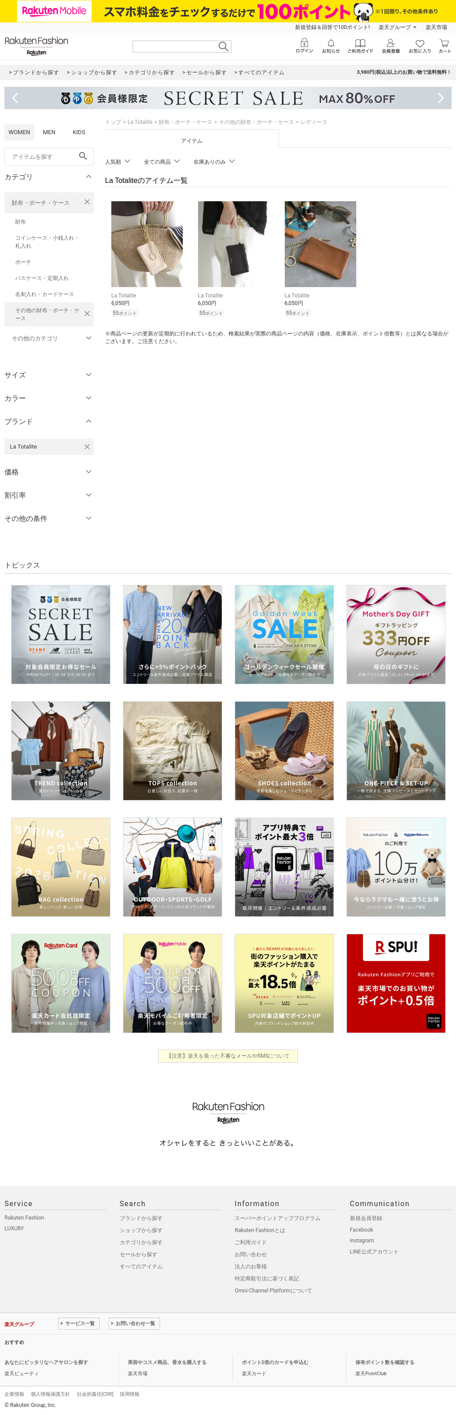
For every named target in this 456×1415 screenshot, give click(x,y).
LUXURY (14, 1228)
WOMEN (19, 132)
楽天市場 (436, 27)
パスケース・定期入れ (42, 278)
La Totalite (139, 122)
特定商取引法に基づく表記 (267, 1278)
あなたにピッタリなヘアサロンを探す (46, 1362)
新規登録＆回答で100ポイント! (332, 27)
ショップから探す (141, 1230)
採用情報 (129, 1394)
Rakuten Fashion (24, 1218)
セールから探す (138, 1254)
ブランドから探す (141, 1218)
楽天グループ (395, 27)
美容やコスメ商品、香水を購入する (167, 1362)
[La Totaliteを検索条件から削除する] (87, 446)
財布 (20, 222)
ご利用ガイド (251, 1242)
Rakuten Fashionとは (260, 1230)
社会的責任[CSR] (95, 1394)
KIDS (79, 132)
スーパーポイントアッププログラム (278, 1218)
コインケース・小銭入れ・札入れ (47, 242)
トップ (113, 122)
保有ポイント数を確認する (384, 1362)
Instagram (362, 1240)
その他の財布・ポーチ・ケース (47, 314)
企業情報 (14, 1394)
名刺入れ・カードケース (44, 294)
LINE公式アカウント (374, 1252)
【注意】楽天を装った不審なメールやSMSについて (228, 1056)
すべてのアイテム (141, 1266)
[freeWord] (49, 156)
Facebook (361, 1230)
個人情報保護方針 (50, 1394)
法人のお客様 (251, 1266)
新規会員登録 (366, 1218)
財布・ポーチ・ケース (41, 202)
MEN (49, 132)
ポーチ (23, 262)
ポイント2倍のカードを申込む (275, 1362)
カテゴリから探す (141, 1242)
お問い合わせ (251, 1254)
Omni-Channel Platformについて (273, 1291)
